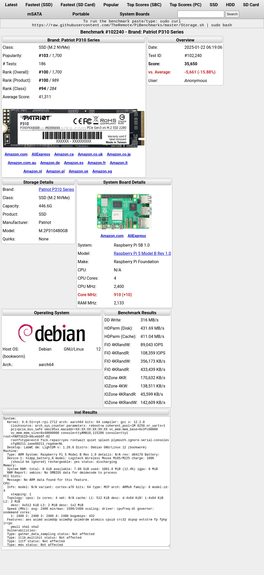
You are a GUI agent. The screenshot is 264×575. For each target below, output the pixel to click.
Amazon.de (50, 162)
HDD (230, 4)
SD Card (251, 4)
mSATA (34, 14)
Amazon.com (16, 154)
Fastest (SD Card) (78, 4)
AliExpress (41, 154)
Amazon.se (78, 171)
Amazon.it (118, 162)
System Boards (135, 14)
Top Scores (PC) (185, 4)
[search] (200, 14)
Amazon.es (73, 162)
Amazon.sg (102, 171)
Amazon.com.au (22, 162)
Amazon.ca (64, 154)
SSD (214, 4)
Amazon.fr (97, 162)
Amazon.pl (55, 171)
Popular (111, 4)
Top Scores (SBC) (144, 4)
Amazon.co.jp (119, 154)
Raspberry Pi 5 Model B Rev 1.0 (142, 253)
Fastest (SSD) (39, 4)
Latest (11, 4)
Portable (80, 14)
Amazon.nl (33, 171)
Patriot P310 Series (56, 189)
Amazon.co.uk (90, 154)
